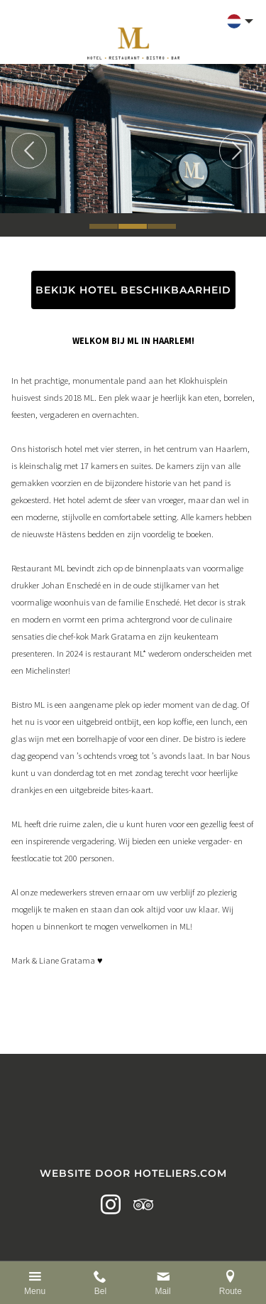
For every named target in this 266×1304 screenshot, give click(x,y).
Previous (29, 150)
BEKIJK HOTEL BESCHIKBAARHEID (133, 290)
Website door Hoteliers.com (133, 1173)
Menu (34, 1291)
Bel (100, 1291)
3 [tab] (162, 226)
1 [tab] (103, 226)
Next (237, 150)
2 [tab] (132, 226)
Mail (163, 1291)
